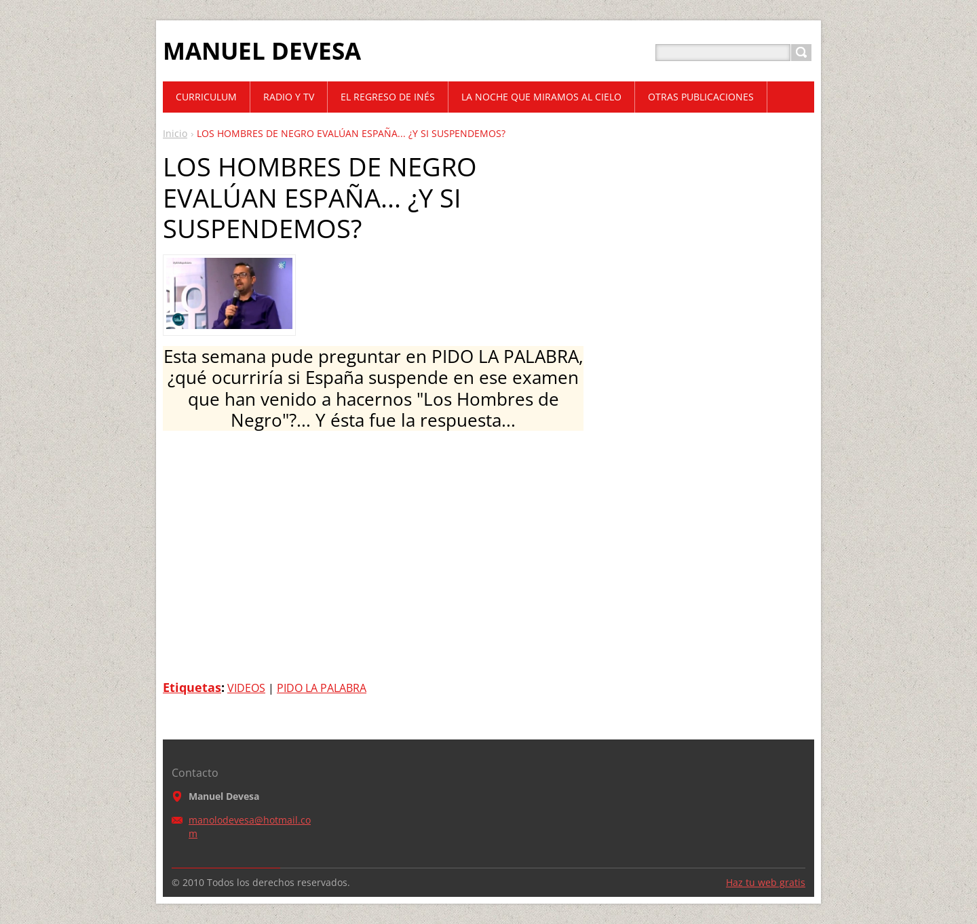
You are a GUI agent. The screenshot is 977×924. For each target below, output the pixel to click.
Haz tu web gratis (765, 882)
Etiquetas (192, 687)
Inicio (175, 133)
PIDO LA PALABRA (321, 687)
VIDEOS (246, 687)
